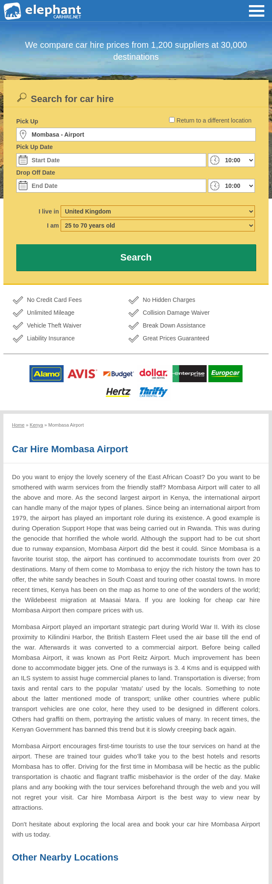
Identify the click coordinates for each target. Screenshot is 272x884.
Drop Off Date (35, 172)
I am (53, 225)
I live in (49, 211)
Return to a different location (214, 120)
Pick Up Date (34, 146)
